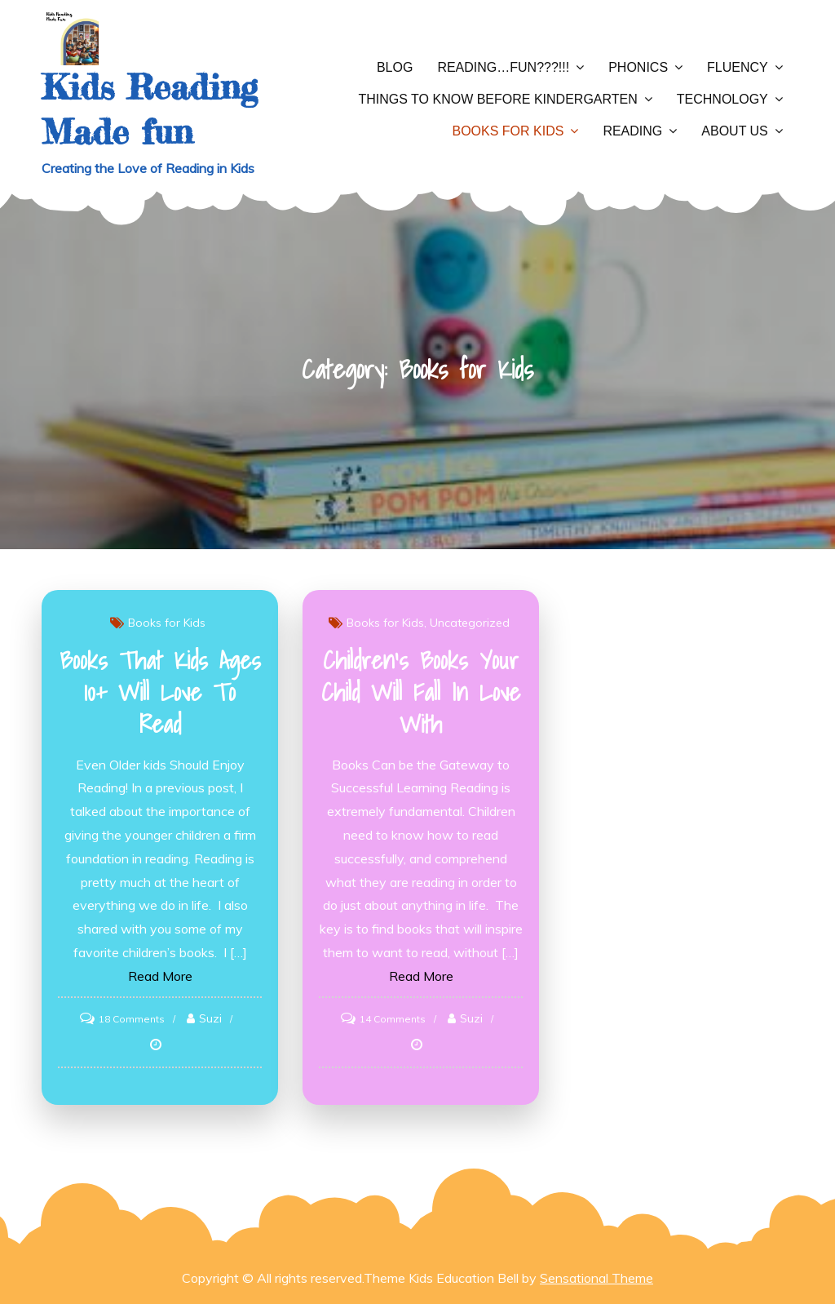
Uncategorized (470, 622)
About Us (734, 131)
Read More (160, 976)
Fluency (737, 67)
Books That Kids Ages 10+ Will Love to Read (160, 692)
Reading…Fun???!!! (503, 67)
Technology (722, 99)
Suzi (210, 1018)
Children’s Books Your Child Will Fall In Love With (420, 692)
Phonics (638, 67)
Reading (632, 131)
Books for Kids (507, 131)
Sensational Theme (596, 1278)
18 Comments (132, 1019)
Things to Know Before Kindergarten (498, 99)
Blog (395, 67)
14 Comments (393, 1019)
